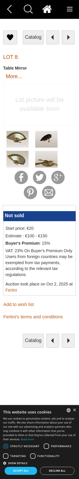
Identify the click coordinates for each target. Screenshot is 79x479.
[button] (39, 463)
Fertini (11, 290)
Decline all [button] (57, 471)
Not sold (14, 215)
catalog (33, 37)
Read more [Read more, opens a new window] (27, 439)
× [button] (74, 410)
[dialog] (39, 442)
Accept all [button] (21, 471)
